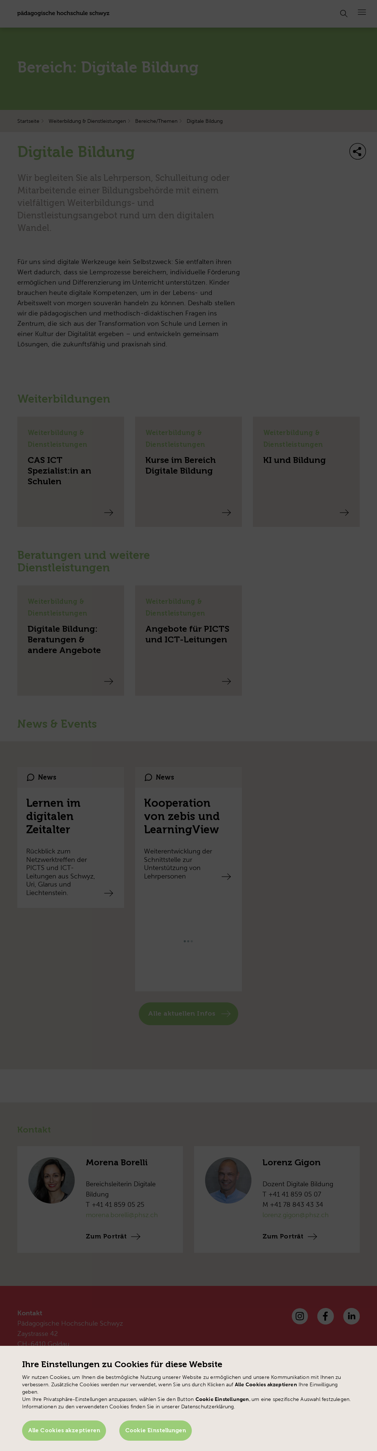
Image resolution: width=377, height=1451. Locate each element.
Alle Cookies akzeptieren (64, 1431)
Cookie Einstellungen (156, 1431)
